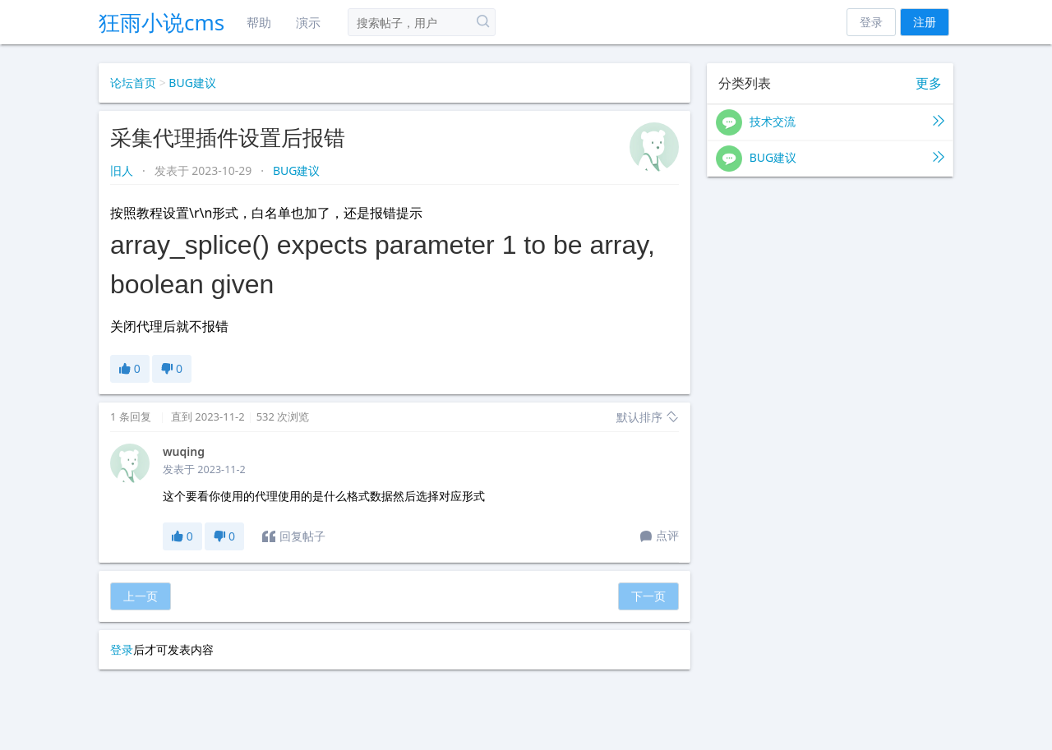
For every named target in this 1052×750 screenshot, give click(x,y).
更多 (929, 83)
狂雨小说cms (161, 22)
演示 (308, 22)
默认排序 (647, 417)
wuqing (184, 451)
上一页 (140, 596)
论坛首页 (133, 82)
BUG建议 (192, 82)
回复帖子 (293, 536)
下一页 (648, 596)
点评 (659, 536)
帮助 (259, 22)
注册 (924, 22)
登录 (871, 22)
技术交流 (830, 122)
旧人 (123, 170)
